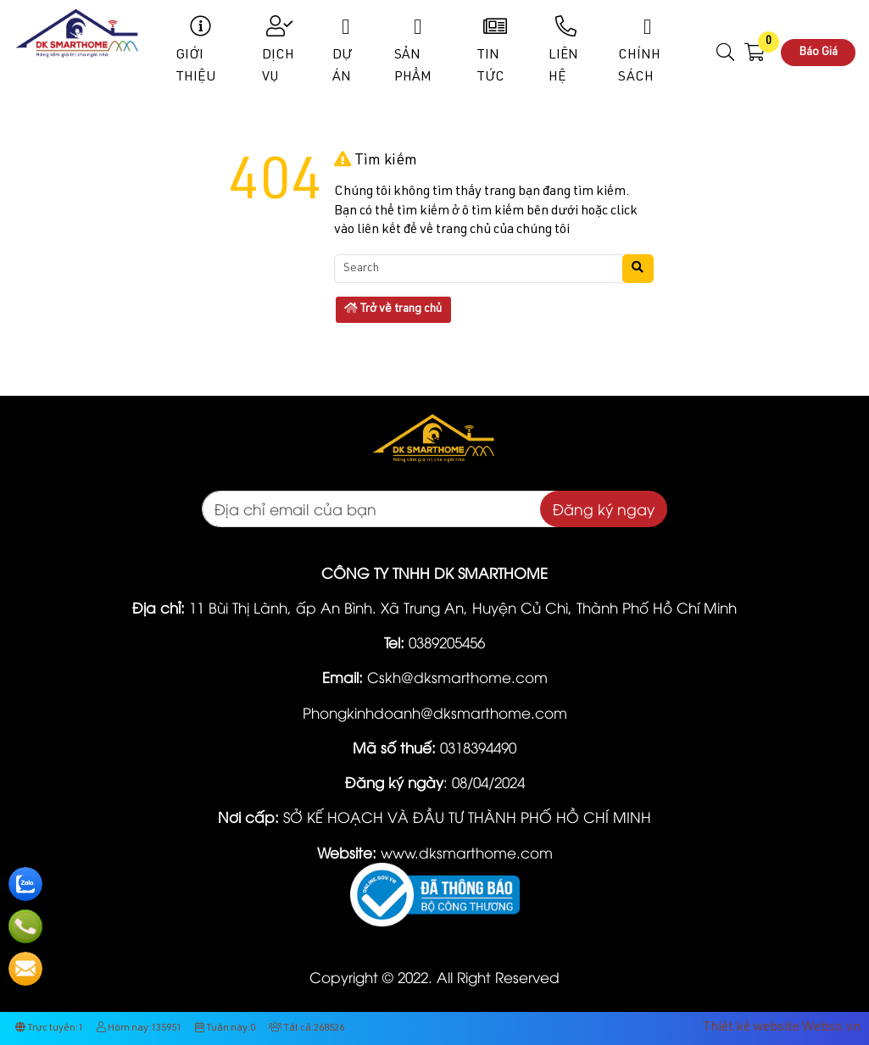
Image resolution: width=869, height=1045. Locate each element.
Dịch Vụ (279, 50)
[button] (726, 52)
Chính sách (647, 50)
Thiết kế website (750, 1028)
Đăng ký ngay (604, 508)
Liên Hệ (565, 50)
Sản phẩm (417, 50)
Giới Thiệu (200, 50)
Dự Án (345, 50)
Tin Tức (494, 50)
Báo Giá (818, 52)
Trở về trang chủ (393, 309)
